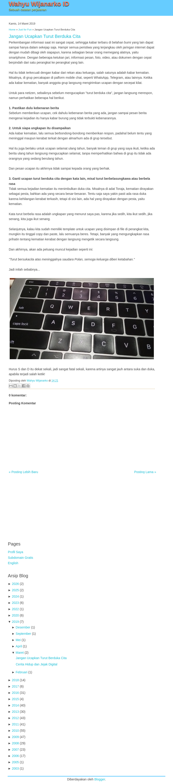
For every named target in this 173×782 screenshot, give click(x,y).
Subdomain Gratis (20, 557)
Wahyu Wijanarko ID (39, 3)
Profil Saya (15, 552)
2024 (15, 596)
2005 (15, 762)
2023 (15, 603)
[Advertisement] (41, 505)
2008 (15, 743)
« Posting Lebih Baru (23, 472)
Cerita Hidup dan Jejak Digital (36, 664)
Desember (23, 627)
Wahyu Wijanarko (37, 380)
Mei (18, 640)
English (13, 563)
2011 (15, 724)
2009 (15, 737)
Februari (21, 672)
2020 (15, 615)
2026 (15, 584)
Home (12, 29)
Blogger (99, 779)
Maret (20, 652)
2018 (15, 680)
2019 (15, 621)
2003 (15, 768)
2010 (15, 730)
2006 (15, 756)
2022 (15, 609)
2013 (15, 711)
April (19, 646)
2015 (15, 699)
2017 (15, 686)
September (23, 633)
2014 (15, 705)
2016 (15, 693)
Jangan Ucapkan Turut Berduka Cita (44, 36)
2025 (15, 590)
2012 (15, 718)
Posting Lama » (145, 472)
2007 (15, 749)
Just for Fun (25, 29)
